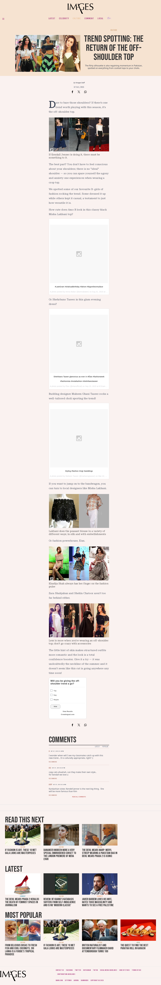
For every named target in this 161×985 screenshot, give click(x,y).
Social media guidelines (108, 970)
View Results (68, 711)
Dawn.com (59, 980)
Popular (105, 746)
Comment (89, 18)
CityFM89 (68, 980)
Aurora (76, 980)
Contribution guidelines (66, 974)
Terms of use (136, 970)
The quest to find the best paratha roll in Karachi (134, 946)
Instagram (87, 970)
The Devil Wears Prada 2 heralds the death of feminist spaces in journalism (22, 902)
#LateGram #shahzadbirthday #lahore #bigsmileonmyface (79, 287)
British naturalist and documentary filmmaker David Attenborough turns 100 (97, 948)
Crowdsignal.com (67, 714)
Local (100, 18)
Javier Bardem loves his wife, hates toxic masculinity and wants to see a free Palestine (98, 902)
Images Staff (80, 83)
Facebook (69, 970)
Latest (52, 18)
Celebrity (64, 18)
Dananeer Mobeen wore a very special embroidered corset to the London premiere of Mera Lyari (60, 854)
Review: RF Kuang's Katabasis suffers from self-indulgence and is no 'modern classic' (60, 902)
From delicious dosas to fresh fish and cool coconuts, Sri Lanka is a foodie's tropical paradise (21, 949)
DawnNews (84, 980)
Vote (55, 706)
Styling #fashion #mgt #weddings (79, 471)
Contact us (60, 970)
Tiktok (95, 970)
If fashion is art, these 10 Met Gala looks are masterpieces (20, 851)
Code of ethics (124, 970)
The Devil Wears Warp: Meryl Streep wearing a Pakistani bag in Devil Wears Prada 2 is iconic (99, 853)
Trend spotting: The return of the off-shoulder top (113, 48)
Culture (77, 18)
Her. (109, 18)
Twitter (78, 970)
